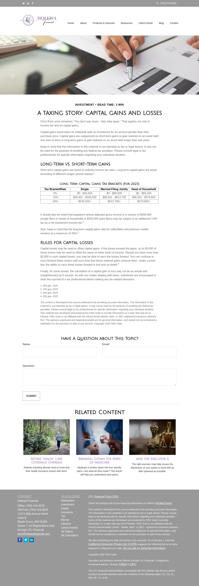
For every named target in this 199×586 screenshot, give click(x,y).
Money (65, 519)
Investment (67, 504)
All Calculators (69, 535)
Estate (65, 508)
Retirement (67, 500)
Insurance (67, 512)
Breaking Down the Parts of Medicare (99, 460)
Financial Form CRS (106, 496)
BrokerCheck (163, 503)
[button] (84, 21)
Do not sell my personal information (144, 548)
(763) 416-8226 (166, 3)
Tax (63, 516)
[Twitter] (24, 3)
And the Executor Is (152, 459)
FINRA (123, 564)
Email (105, 344)
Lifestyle (66, 523)
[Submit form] (31, 396)
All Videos (67, 531)
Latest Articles (69, 527)
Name (26, 344)
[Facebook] (32, 3)
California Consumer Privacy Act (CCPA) (112, 544)
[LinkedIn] (28, 3)
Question (28, 365)
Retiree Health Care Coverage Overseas (46, 460)
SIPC (133, 564)
